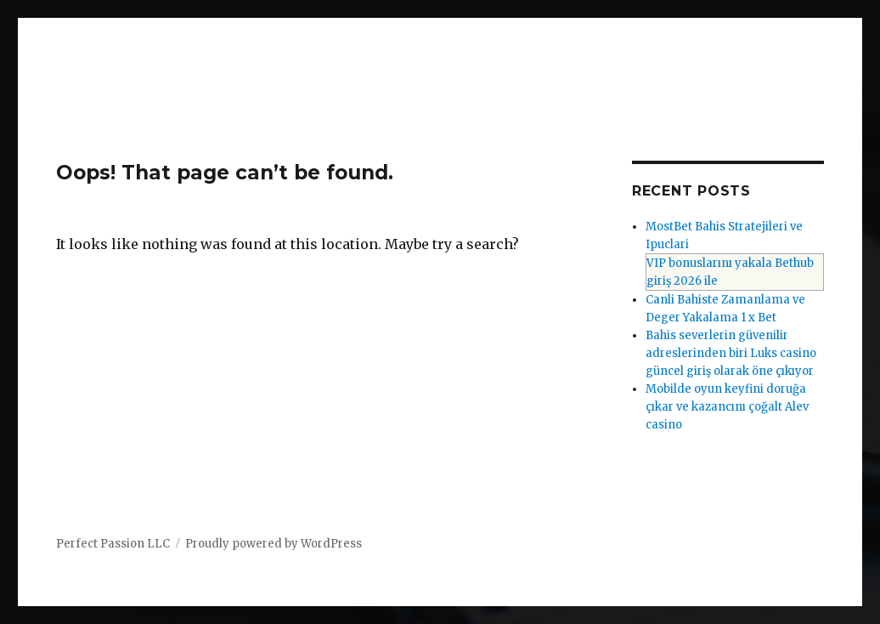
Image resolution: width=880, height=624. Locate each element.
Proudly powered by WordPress (273, 543)
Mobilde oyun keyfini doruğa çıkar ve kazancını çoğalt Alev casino (727, 407)
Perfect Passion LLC (113, 543)
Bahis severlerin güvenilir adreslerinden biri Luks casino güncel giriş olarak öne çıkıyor (731, 353)
